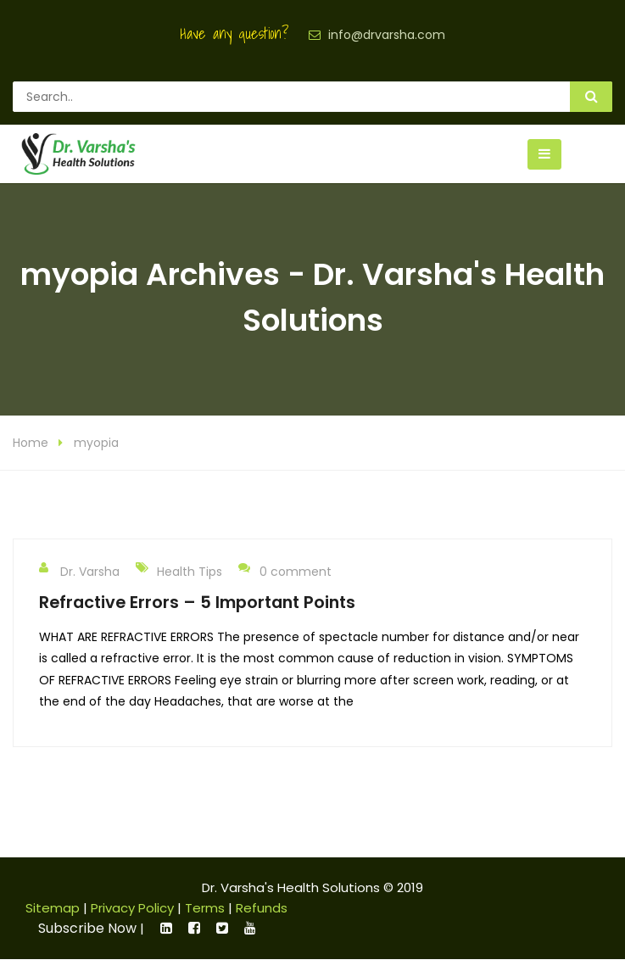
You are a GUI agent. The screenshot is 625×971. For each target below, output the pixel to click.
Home (30, 455)
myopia (96, 455)
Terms (205, 920)
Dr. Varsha (79, 582)
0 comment (285, 582)
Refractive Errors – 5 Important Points (197, 614)
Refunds (261, 920)
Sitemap (52, 920)
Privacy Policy (132, 920)
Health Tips (189, 583)
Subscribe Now (87, 940)
